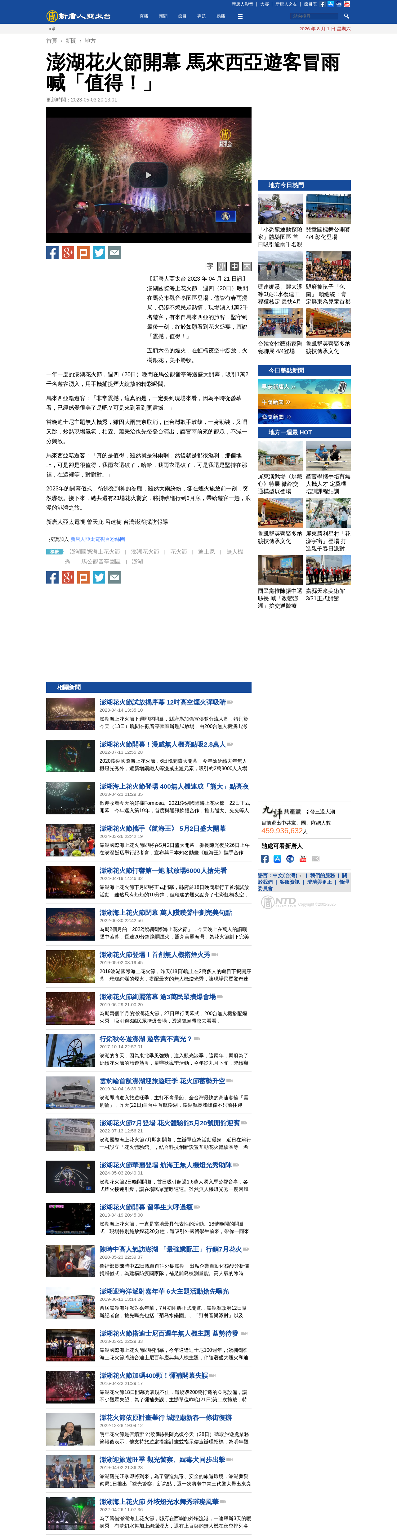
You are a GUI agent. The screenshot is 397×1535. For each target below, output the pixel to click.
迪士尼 (206, 552)
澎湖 (137, 561)
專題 (201, 16)
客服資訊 (290, 882)
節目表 (310, 4)
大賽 (264, 4)
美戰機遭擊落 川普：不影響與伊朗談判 (286, 28)
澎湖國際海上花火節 (95, 552)
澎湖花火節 (145, 552)
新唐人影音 (242, 4)
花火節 (178, 552)
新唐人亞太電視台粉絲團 (97, 539)
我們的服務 (322, 875)
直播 (144, 16)
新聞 (163, 16)
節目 (182, 16)
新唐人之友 (286, 4)
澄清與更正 (319, 882)
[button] (148, 175)
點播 (220, 16)
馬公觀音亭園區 (101, 561)
